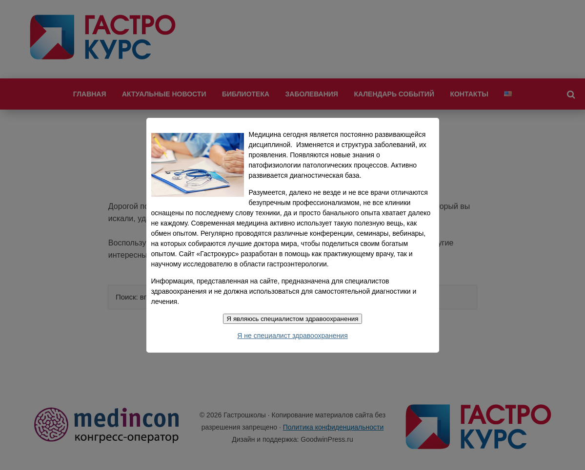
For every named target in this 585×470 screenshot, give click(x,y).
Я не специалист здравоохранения (292, 335)
